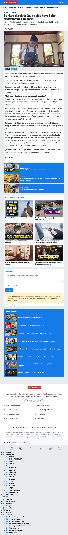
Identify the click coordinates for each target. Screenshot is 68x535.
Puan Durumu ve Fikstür (11, 414)
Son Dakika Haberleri (11, 418)
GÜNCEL (21, 7)
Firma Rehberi (9, 501)
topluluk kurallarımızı (22, 296)
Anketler (7, 508)
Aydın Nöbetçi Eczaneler (12, 405)
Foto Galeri (8, 494)
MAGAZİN (11, 474)
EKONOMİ (12, 7)
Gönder (9, 290)
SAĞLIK (42, 7)
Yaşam (14, 12)
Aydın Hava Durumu (42, 405)
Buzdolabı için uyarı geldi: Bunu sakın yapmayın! (17, 263)
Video (6, 497)
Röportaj (7, 503)
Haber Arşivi (39, 418)
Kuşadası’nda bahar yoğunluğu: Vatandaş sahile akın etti (48, 218)
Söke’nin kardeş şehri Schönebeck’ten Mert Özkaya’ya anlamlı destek (48, 263)
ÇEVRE (10, 461)
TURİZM (10, 486)
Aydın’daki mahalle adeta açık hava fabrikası (16, 241)
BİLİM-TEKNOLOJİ (14, 459)
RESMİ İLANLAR (52, 7)
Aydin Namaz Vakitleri (11, 410)
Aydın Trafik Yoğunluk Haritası (44, 410)
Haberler (7, 12)
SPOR (36, 7)
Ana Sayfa (8, 452)
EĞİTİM (10, 466)
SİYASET (29, 7)
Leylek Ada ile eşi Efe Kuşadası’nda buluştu (19, 218)
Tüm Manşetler (40, 414)
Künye (6, 510)
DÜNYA (10, 463)
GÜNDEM (11, 472)
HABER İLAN (12, 492)
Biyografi (7, 506)
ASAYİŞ (3, 7)
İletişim (7, 512)
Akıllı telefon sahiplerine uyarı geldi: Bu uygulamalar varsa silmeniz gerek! (47, 241)
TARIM (10, 483)
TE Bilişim (14, 442)
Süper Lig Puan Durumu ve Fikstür (19, 526)
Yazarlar (7, 499)
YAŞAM (10, 488)
